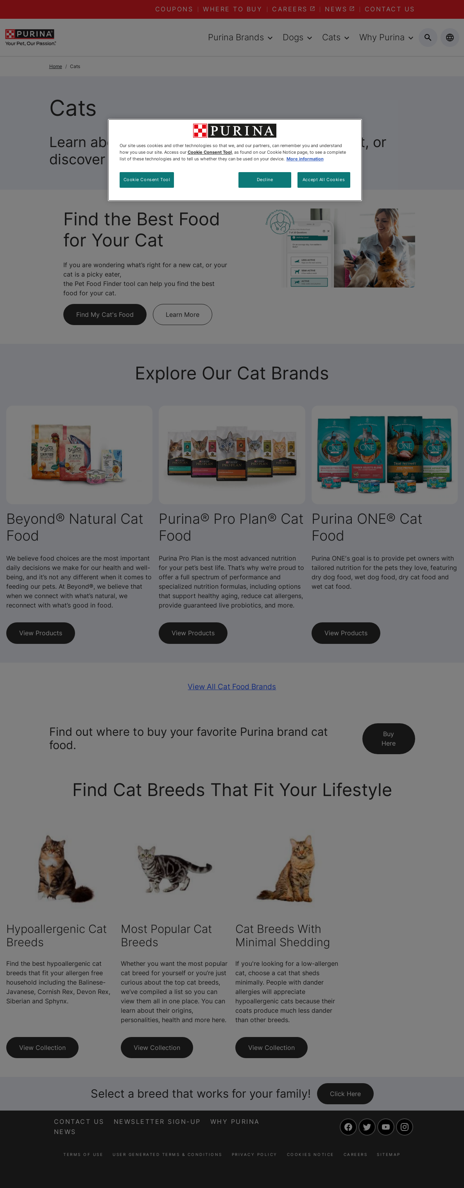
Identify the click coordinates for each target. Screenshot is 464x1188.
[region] (235, 160)
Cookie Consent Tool (147, 179)
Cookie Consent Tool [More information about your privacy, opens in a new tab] (210, 152)
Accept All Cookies (324, 179)
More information (305, 159)
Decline (265, 179)
